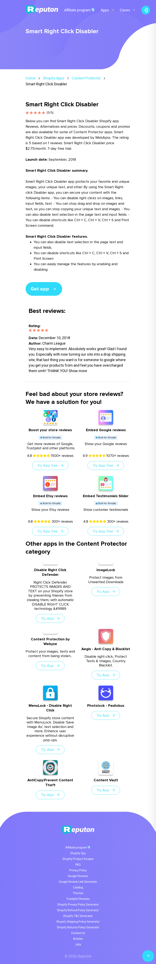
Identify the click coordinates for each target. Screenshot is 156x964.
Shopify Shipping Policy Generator (78, 921)
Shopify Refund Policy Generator (78, 910)
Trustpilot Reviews (78, 898)
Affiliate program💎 (79, 10)
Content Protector (86, 78)
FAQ (78, 864)
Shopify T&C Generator (78, 916)
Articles (78, 938)
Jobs (78, 944)
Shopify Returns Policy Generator (78, 927)
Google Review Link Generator (78, 881)
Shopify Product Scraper (78, 859)
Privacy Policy (78, 870)
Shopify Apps (53, 78)
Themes (78, 893)
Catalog (78, 887)
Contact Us (78, 933)
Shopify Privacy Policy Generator (78, 904)
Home (31, 78)
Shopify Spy (78, 853)
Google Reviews (78, 876)
